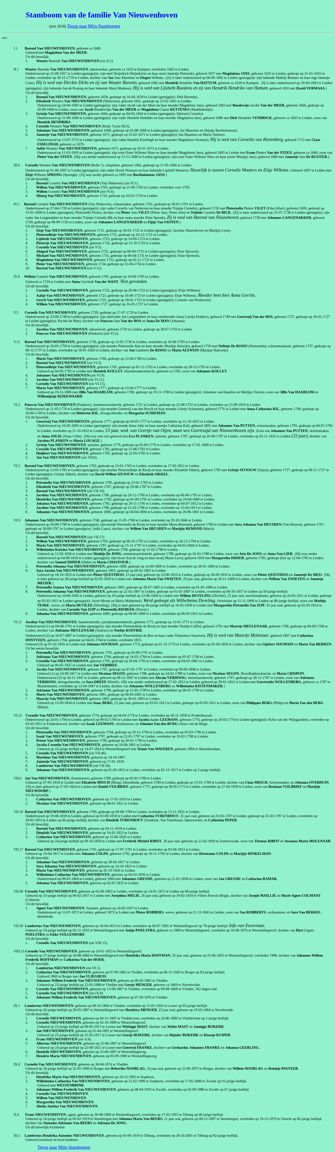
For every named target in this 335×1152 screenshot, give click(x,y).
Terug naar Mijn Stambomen (93, 26)
